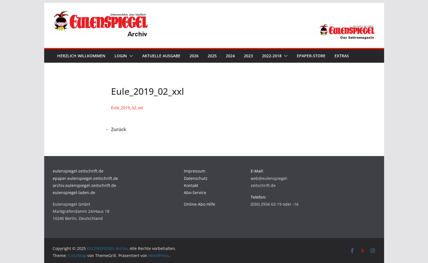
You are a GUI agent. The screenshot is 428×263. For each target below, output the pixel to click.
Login (120, 55)
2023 (248, 55)
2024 (230, 55)
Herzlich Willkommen (81, 55)
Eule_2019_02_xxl (127, 107)
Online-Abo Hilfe (199, 204)
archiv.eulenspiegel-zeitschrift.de (84, 185)
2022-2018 (272, 55)
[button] (130, 56)
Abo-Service (195, 192)
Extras (342, 55)
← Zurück (115, 129)
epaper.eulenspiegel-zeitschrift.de (85, 178)
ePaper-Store (311, 55)
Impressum (194, 171)
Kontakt (191, 185)
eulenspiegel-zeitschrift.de (78, 171)
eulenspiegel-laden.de (74, 192)
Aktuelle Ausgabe (161, 55)
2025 (212, 55)
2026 (194, 55)
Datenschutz (196, 178)
